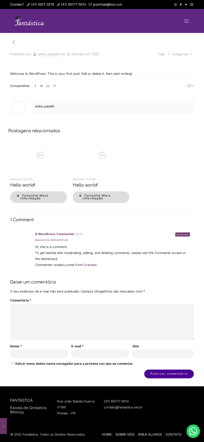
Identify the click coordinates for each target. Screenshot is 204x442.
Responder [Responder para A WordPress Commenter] (183, 234)
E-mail (77, 346)
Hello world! (22, 185)
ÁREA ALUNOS (150, 434)
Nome (16, 346)
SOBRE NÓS (124, 434)
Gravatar (90, 265)
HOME (107, 434)
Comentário (20, 300)
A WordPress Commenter (55, 234)
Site (135, 346)
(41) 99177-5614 (73, 4)
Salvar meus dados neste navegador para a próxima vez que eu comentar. (74, 364)
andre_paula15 (49, 54)
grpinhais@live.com (107, 4)
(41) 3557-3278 (42, 4)
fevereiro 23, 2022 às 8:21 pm (51, 239)
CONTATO (173, 434)
